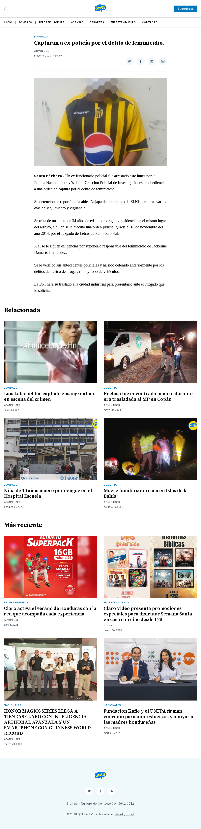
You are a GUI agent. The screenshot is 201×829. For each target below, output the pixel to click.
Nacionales (12, 705)
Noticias (77, 22)
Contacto (150, 22)
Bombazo (25, 22)
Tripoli (130, 814)
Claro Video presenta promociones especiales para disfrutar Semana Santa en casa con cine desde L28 (148, 614)
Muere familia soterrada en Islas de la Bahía (146, 493)
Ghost (119, 814)
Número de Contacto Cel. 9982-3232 (107, 803)
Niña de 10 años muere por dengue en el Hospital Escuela (48, 493)
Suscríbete (186, 8)
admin (108, 625)
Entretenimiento (123, 22)
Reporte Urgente (51, 22)
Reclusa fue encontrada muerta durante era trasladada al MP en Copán (148, 396)
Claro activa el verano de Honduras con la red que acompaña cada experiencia (50, 611)
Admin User (42, 50)
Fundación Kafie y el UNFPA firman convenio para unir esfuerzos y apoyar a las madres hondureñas (148, 716)
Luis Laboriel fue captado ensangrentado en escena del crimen (50, 396)
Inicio (8, 22)
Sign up (72, 803)
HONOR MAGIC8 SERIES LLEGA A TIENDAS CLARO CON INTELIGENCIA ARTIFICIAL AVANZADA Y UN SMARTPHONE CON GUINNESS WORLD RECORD (47, 722)
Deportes (97, 22)
